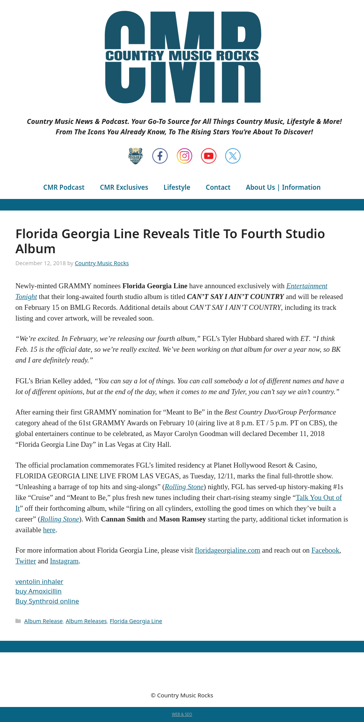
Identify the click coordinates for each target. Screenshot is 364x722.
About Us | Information (283, 187)
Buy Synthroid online (47, 601)
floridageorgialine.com (227, 550)
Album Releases (86, 621)
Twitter (25, 561)
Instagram (64, 561)
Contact (218, 187)
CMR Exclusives (124, 187)
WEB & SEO (182, 714)
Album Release (43, 621)
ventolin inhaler (39, 581)
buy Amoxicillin (38, 591)
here (49, 530)
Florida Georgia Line (136, 621)
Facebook (325, 550)
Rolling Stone (184, 487)
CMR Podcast (64, 187)
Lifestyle (177, 187)
